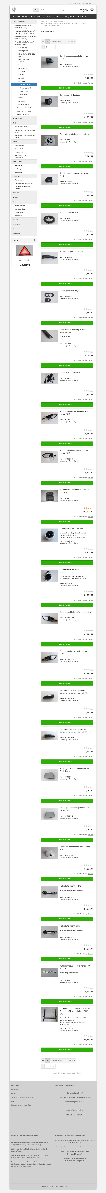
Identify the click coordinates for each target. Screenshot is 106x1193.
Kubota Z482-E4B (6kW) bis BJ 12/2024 (25, 135)
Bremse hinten (19, 152)
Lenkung (18, 172)
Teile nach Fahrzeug (19, 17)
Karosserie (21, 85)
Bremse (57, 17)
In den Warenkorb (66, 91)
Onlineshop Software (46, 1190)
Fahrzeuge (16, 237)
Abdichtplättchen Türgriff (70, 294)
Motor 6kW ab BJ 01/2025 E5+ (26, 59)
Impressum (15, 1093)
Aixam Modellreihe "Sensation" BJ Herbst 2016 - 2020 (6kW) (25, 36)
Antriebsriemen (20, 184)
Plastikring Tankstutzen (69, 216)
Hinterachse (19, 169)
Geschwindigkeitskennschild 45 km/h (75, 138)
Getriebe (21, 78)
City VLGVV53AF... (22, 51)
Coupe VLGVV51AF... (23, 108)
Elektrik (20, 101)
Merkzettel (87, 3)
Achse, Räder (69, 17)
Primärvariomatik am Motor (24, 187)
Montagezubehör (25, 91)
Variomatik (81, 17)
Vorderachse (19, 176)
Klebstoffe (23, 98)
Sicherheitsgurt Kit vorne (70, 376)
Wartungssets (36, 17)
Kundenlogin (75, 3)
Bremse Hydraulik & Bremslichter (21, 160)
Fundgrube (16, 232)
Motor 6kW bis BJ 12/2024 (24, 64)
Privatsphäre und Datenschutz (21, 1108)
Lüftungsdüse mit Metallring (71, 532)
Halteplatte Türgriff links (70, 929)
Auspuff (21, 82)
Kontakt (13, 1097)
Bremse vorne (19, 149)
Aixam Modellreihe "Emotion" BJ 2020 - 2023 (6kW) (25, 41)
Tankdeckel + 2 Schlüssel (70, 99)
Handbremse (19, 156)
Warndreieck (24, 264)
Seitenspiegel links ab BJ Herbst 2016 (75, 616)
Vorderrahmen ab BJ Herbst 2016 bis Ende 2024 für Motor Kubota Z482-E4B (75, 1015)
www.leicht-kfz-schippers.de (74, 1164)
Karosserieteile (25, 88)
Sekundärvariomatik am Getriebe (22, 191)
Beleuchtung (24, 95)
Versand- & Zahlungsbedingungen (22, 1101)
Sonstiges (21, 105)
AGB (12, 1105)
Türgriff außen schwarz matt (71, 255)
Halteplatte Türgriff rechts (70, 889)
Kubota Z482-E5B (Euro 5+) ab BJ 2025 (25, 140)
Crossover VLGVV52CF (24, 115)
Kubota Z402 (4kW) (21, 130)
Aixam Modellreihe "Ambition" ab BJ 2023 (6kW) (24, 47)
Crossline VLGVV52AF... (24, 111)
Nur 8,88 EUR (24, 268)
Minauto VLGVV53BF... (24, 118)
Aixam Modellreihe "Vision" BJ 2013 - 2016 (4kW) (24, 30)
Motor (48, 17)
